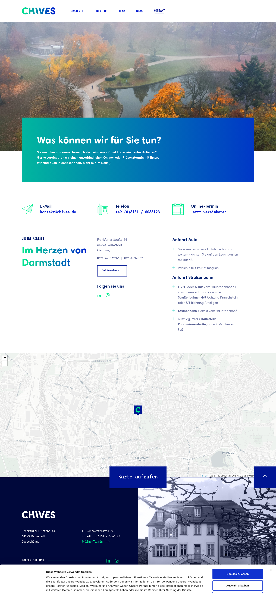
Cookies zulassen (238, 545)
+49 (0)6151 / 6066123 (137, 212)
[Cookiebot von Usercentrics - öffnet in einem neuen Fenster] (22, 586)
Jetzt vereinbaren (209, 212)
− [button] (5, 363)
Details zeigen (187, 586)
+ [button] (5, 358)
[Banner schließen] (270, 541)
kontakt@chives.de (58, 212)
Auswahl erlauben (237, 556)
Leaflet (205, 476)
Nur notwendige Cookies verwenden (237, 570)
